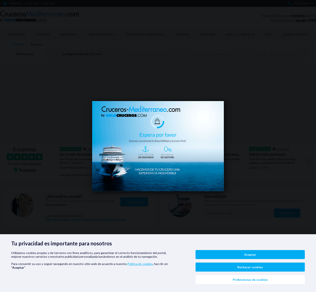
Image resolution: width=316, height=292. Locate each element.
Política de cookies (140, 264)
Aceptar (250, 254)
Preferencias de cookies (250, 279)
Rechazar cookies (250, 267)
